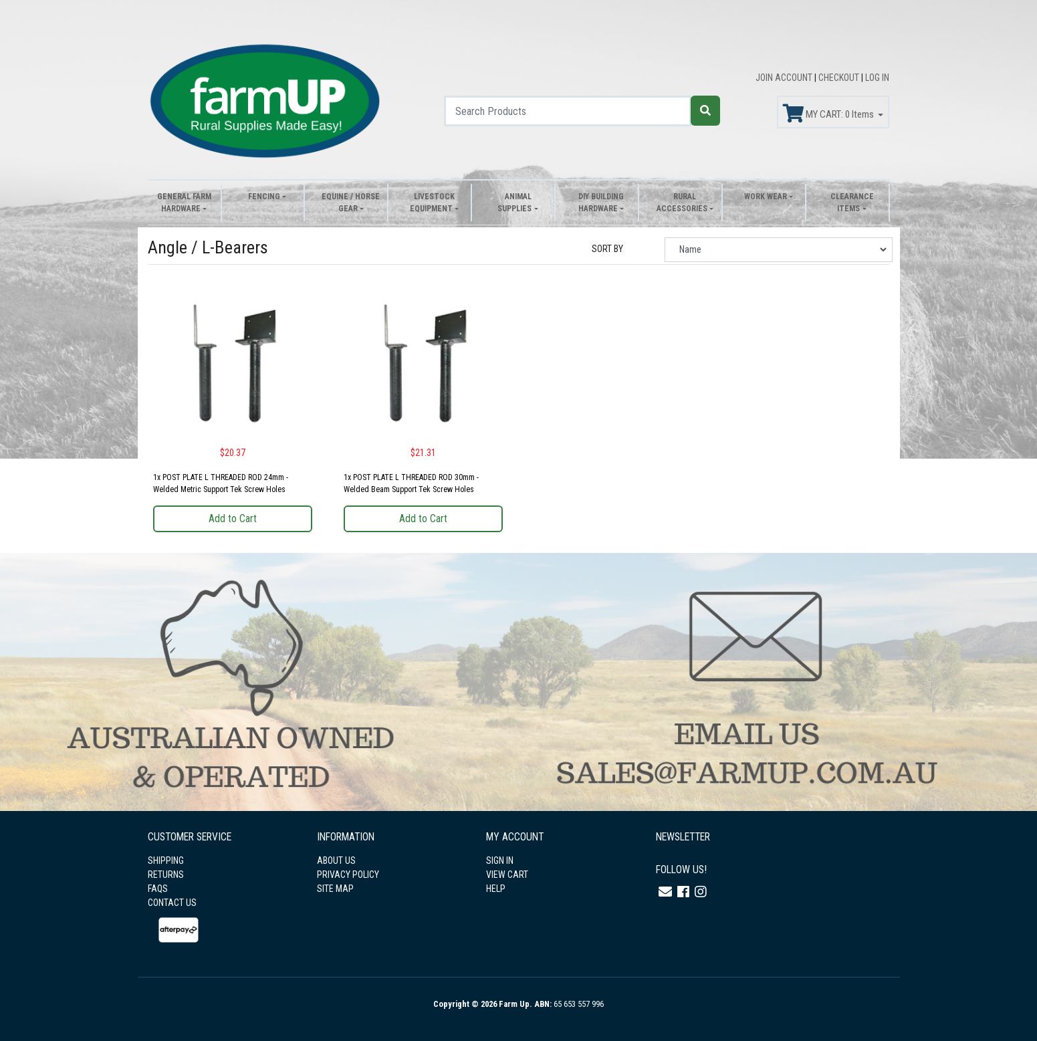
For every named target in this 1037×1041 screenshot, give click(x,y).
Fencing (264, 196)
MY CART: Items (829, 113)
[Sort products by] (779, 249)
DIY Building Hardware (601, 202)
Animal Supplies (514, 202)
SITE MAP (335, 888)
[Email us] (665, 892)
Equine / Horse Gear (351, 202)
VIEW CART (507, 874)
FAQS (158, 888)
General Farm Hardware (184, 202)
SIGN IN (499, 860)
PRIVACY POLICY (348, 874)
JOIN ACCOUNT (785, 77)
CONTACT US (172, 902)
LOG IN (877, 77)
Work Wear (765, 196)
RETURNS (166, 874)
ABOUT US (336, 860)
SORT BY (607, 248)
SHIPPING (166, 860)
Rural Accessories (682, 202)
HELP (495, 888)
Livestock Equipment (432, 202)
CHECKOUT (839, 77)
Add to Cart (233, 518)
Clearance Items (852, 202)
